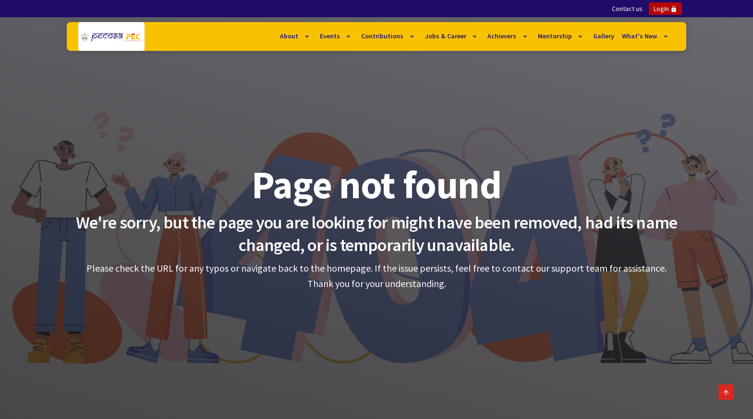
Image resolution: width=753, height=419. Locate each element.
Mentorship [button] (555, 36)
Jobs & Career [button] (446, 36)
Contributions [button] (383, 36)
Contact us (627, 8)
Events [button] (330, 36)
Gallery (603, 36)
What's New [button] (640, 36)
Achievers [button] (502, 36)
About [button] (290, 36)
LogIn (665, 8)
